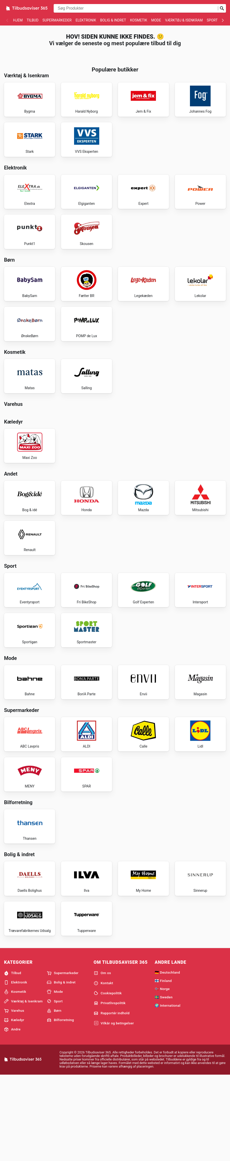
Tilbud (33, 20)
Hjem (18, 20)
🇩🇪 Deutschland (167, 1057)
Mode (156, 20)
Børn (54, 1096)
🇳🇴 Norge (162, 1074)
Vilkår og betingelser (114, 1108)
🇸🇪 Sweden (164, 1082)
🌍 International (167, 1091)
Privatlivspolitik (110, 1088)
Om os (102, 1058)
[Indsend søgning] (222, 8)
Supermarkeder (57, 20)
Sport (212, 20)
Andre (12, 1114)
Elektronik (86, 20)
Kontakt (103, 1068)
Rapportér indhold (112, 1098)
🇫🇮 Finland (163, 1066)
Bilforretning (60, 1105)
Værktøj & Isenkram (184, 20)
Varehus (14, 1096)
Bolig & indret (113, 20)
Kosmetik (138, 20)
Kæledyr (14, 1105)
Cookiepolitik (108, 1078)
